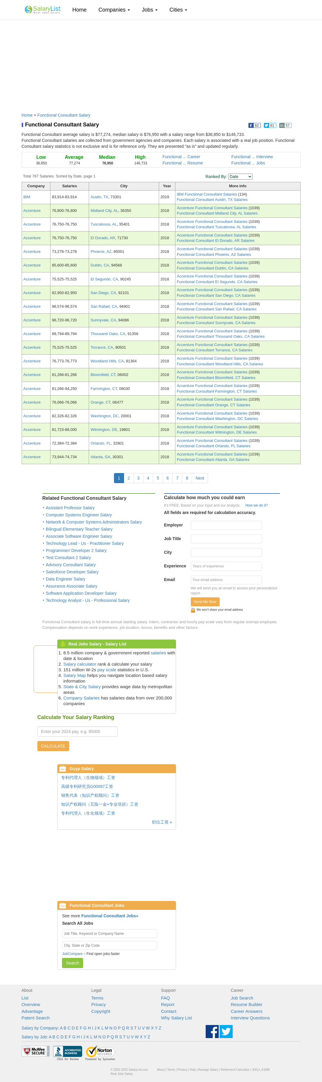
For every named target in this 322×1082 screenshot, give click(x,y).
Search (72, 963)
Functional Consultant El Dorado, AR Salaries (216, 240)
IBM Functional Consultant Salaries (207, 194)
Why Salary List (176, 1017)
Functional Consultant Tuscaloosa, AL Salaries (216, 227)
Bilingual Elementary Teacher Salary (79, 529)
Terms (97, 997)
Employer (173, 525)
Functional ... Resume (183, 163)
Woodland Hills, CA (107, 361)
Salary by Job (34, 1037)
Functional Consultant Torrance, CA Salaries (215, 350)
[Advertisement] (161, 63)
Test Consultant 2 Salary (68, 557)
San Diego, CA (103, 293)
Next (200, 478)
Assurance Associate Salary (72, 586)
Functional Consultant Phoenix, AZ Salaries (214, 254)
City (168, 552)
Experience (175, 566)
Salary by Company (40, 1028)
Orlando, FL (101, 443)
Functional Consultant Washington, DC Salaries (217, 418)
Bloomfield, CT (103, 374)
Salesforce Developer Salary (72, 571)
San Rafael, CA (104, 306)
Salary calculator (80, 664)
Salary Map (75, 675)
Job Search (242, 997)
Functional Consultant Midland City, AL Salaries (217, 213)
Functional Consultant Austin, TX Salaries (212, 199)
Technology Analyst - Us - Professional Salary (88, 600)
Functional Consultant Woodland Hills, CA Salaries (220, 364)
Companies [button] (114, 10)
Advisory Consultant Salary (71, 564)
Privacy (98, 1004)
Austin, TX (99, 197)
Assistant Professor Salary (70, 507)
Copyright (100, 1011)
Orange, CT (100, 402)
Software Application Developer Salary (81, 593)
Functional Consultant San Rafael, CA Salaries (217, 309)
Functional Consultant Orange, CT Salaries (213, 405)
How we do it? (256, 505)
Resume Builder (247, 1004)
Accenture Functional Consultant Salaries (213, 208)
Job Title (172, 538)
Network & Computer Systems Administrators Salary (94, 522)
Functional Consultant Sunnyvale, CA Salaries (216, 323)
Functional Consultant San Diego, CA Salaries (216, 295)
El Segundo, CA (104, 279)
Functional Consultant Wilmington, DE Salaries (217, 432)
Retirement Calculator (235, 1069)
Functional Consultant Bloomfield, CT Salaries (216, 377)
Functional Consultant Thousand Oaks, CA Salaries (221, 336)
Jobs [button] (150, 10)
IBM (26, 197)
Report (168, 1004)
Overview (31, 1004)
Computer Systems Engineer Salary (79, 515)
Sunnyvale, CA (103, 320)
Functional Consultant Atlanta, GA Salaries (213, 459)
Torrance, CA (102, 347)
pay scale (106, 669)
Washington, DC (104, 416)
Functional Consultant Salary (64, 115)
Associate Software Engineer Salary (79, 536)
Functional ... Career (181, 156)
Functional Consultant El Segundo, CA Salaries (217, 282)
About (161, 1069)
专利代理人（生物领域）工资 (88, 777)
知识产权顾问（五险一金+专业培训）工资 (99, 804)
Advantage (32, 1011)
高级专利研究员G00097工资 (87, 786)
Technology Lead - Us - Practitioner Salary (85, 543)
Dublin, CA (100, 265)
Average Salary (208, 1069)
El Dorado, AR (103, 238)
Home (81, 10)
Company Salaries (82, 697)
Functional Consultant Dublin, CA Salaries (212, 268)
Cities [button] (178, 10)
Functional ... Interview (252, 156)
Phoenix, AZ (101, 251)
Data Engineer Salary (65, 579)
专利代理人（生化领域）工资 (88, 813)
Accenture (32, 210)
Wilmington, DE (104, 429)
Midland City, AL (104, 210)
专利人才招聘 (261, 1069)
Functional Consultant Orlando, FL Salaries (213, 446)
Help (193, 1069)
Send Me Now (205, 602)
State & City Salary (82, 686)
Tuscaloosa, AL (104, 224)
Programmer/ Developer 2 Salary (76, 550)
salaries (158, 652)
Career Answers (247, 1011)
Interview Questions (250, 1017)
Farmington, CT (104, 388)
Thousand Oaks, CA (108, 333)
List (25, 997)
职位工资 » (162, 822)
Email (169, 579)
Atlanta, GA (100, 457)
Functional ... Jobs (248, 163)
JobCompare (72, 954)
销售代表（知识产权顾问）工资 (90, 795)
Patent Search (36, 1017)
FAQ (165, 997)
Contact (169, 1011)
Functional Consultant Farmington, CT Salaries (217, 391)
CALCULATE (53, 746)
